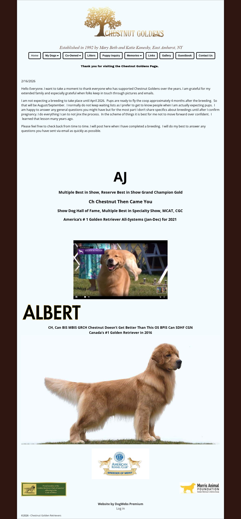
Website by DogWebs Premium (120, 504)
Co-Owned (73, 56)
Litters (91, 55)
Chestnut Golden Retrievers (45, 515)
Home (34, 55)
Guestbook (185, 55)
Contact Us (206, 55)
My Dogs (52, 56)
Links (151, 55)
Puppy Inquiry (111, 55)
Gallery (166, 55)
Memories (135, 56)
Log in (120, 508)
